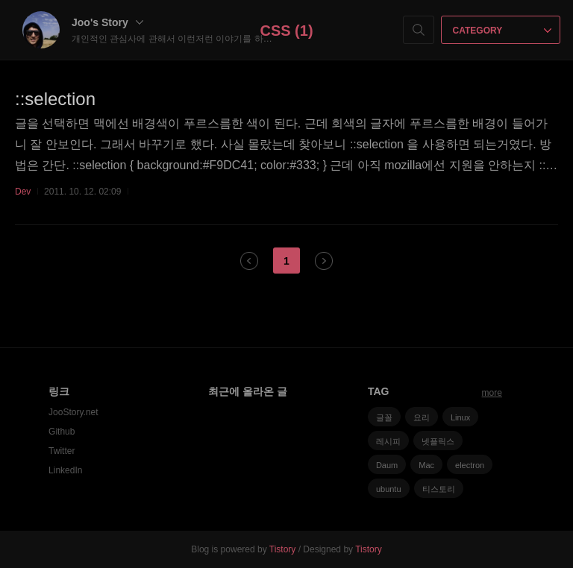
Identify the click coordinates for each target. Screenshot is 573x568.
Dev (23, 191)
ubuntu (388, 489)
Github (61, 431)
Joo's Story (107, 22)
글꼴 (384, 417)
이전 (249, 261)
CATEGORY (502, 30)
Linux (460, 417)
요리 (421, 417)
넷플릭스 (438, 441)
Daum (387, 465)
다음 (324, 261)
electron (469, 465)
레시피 (388, 441)
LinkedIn (65, 470)
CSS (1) (286, 30)
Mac (426, 465)
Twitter (61, 451)
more (492, 393)
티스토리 (438, 489)
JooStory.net (73, 412)
